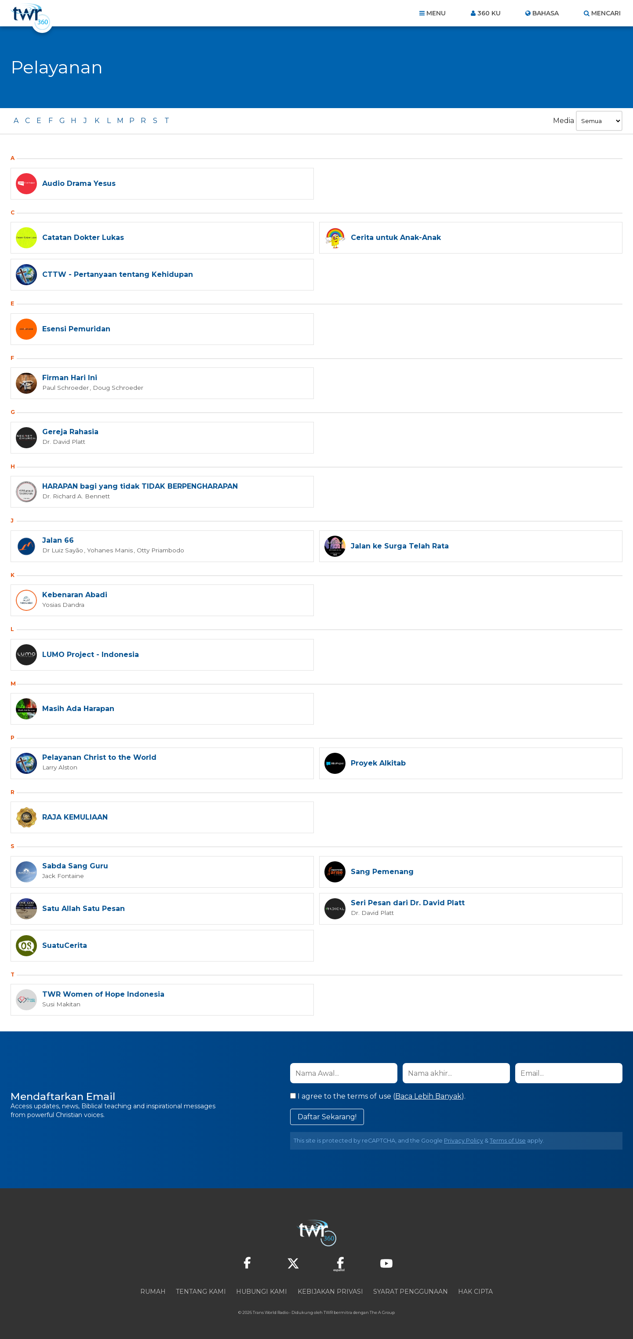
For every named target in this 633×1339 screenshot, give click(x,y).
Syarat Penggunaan (410, 1291)
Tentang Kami (201, 1291)
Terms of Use (508, 1140)
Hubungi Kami (261, 1291)
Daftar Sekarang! (327, 1117)
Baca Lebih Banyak (428, 1096)
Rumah (153, 1291)
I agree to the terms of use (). (378, 1096)
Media (563, 120)
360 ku (489, 13)
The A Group (382, 1312)
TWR (328, 1312)
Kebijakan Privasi (330, 1291)
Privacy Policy (463, 1140)
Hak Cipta (475, 1291)
